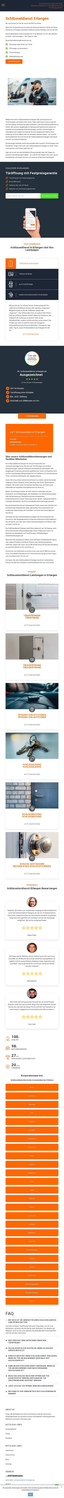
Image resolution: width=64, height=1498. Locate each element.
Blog (7, 1459)
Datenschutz (10, 1455)
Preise (8, 1434)
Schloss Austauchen (32, 864)
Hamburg (32, 1096)
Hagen (32, 1190)
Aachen (32, 1267)
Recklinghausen (32, 1250)
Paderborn (32, 1233)
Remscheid (32, 1275)
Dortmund (32, 1147)
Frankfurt (32, 1121)
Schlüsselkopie (32, 764)
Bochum (32, 1164)
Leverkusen (32, 1216)
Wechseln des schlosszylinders (32, 866)
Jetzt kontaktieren (31, 334)
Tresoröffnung (32, 665)
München (32, 1104)
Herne (32, 1207)
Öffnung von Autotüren (32, 715)
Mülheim (32, 1198)
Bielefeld (32, 1241)
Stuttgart (32, 1130)
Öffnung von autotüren (32, 717)
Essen (32, 1156)
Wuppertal (32, 1173)
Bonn (32, 1181)
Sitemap (9, 1464)
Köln (31, 1113)
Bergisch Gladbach (32, 1292)
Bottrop (32, 1258)
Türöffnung (32, 618)
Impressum (10, 1450)
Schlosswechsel (32, 814)
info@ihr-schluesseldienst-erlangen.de (23, 444)
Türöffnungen (32, 615)
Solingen (32, 1224)
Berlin (32, 1087)
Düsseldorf (32, 1139)
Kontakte (9, 1438)
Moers (32, 1301)
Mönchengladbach (31, 1284)
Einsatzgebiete (11, 1429)
